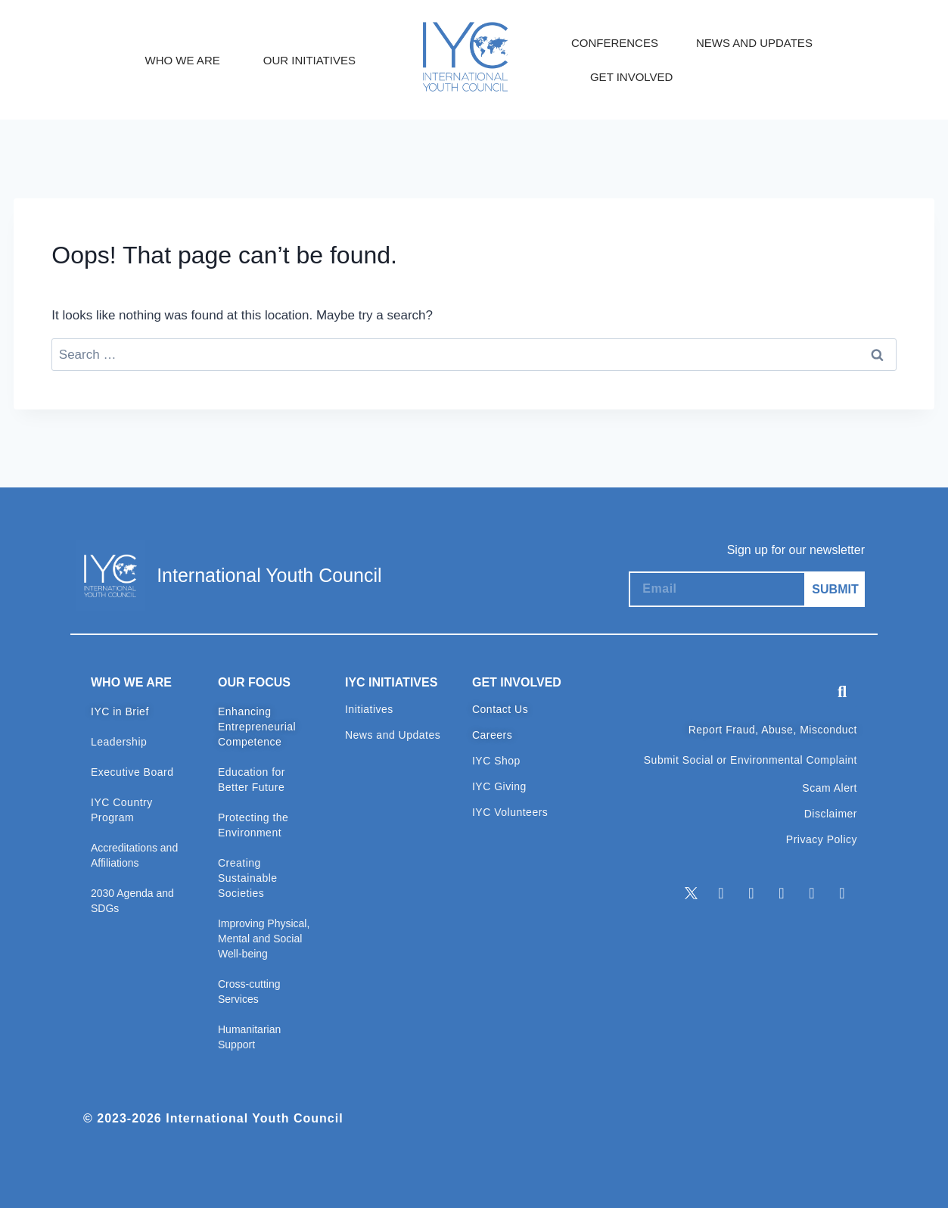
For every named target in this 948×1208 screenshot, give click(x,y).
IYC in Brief (120, 711)
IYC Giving (499, 786)
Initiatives (369, 709)
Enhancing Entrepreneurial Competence (257, 726)
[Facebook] (751, 894)
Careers (492, 735)
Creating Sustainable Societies (248, 878)
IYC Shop (496, 761)
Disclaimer (830, 814)
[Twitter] (691, 894)
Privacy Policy (821, 839)
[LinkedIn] (721, 894)
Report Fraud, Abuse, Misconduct (772, 730)
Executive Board (132, 772)
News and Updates (392, 735)
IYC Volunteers (510, 812)
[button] (842, 692)
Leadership (119, 742)
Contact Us (500, 709)
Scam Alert (829, 788)
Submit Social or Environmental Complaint (750, 760)
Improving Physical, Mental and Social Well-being (263, 938)
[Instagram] (781, 894)
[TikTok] (842, 894)
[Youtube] (812, 894)
